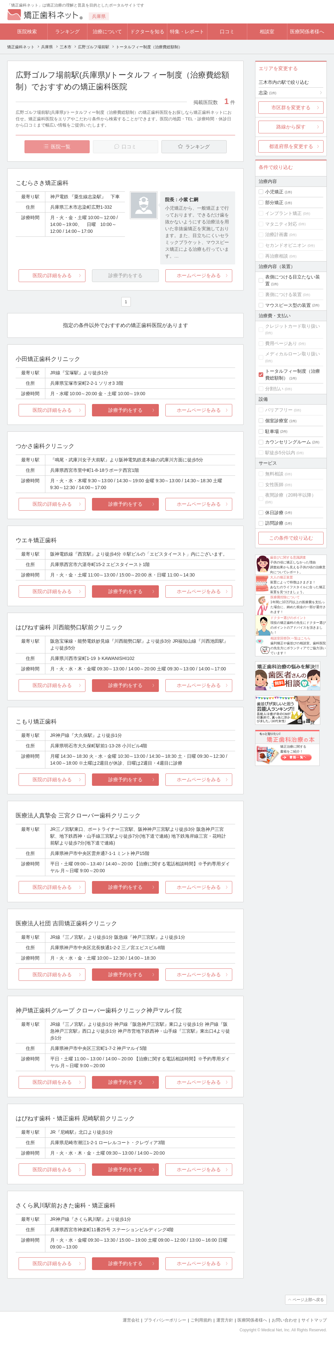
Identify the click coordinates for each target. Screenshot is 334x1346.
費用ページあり (281, 343)
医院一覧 (60, 146)
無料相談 (274, 473)
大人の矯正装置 (281, 577)
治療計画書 (276, 234)
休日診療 (274, 512)
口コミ (227, 31)
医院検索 (27, 31)
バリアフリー (279, 409)
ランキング (67, 31)
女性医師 (274, 484)
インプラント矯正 (283, 213)
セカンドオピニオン (285, 245)
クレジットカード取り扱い (292, 326)
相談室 (267, 31)
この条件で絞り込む (291, 538)
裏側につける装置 (283, 294)
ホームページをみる (199, 275)
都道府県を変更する (291, 146)
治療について (107, 31)
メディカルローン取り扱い (292, 353)
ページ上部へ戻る (308, 1299)
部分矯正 (274, 202)
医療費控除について (285, 597)
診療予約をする (125, 410)
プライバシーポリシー (165, 1320)
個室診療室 (276, 420)
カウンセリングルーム (288, 441)
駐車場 (272, 431)
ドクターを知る (147, 31)
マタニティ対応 (281, 224)
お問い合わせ (284, 1320)
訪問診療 (274, 523)
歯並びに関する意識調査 (288, 557)
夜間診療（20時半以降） (290, 495)
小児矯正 (274, 191)
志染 (267, 92)
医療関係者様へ (307, 31)
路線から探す (291, 126)
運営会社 (131, 1320)
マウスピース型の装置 (288, 305)
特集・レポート (187, 31)
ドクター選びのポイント (288, 618)
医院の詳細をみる (52, 275)
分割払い (274, 388)
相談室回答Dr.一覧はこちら (290, 638)
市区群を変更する (291, 107)
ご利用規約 (201, 1320)
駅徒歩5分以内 (280, 452)
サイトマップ (314, 1320)
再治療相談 (276, 256)
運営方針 (224, 1320)
